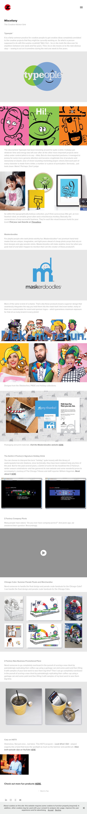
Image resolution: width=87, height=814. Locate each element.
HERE (61, 445)
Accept (50, 810)
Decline (58, 810)
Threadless (36, 222)
